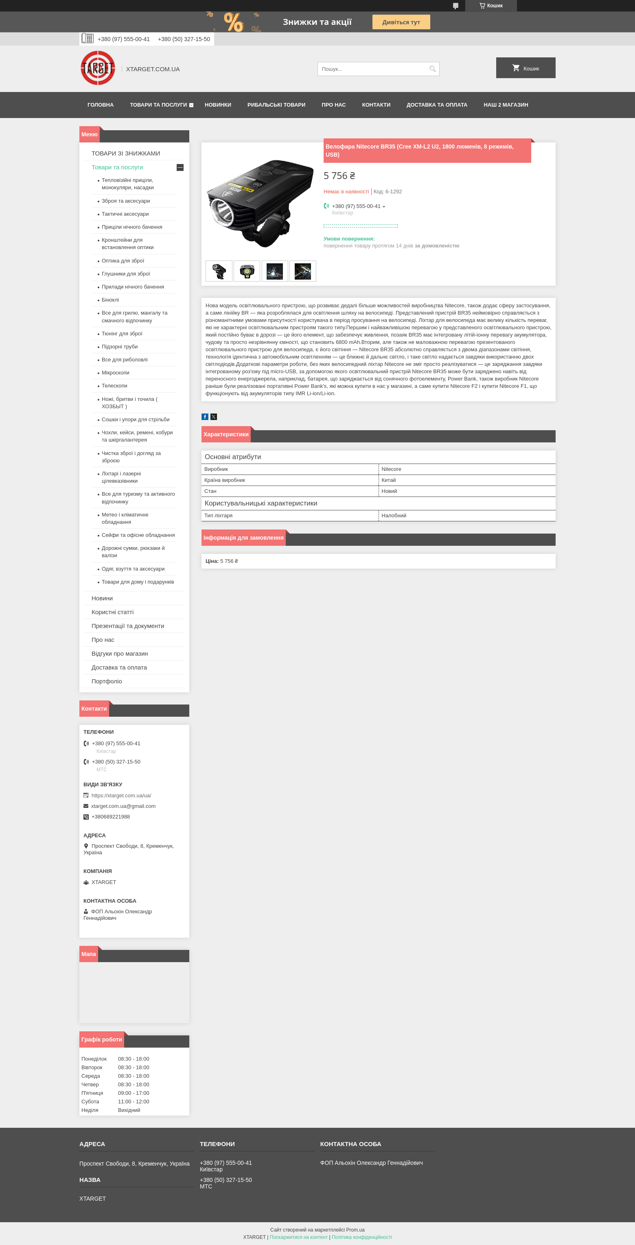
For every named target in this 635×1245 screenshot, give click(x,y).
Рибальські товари (276, 105)
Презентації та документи (128, 625)
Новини (102, 598)
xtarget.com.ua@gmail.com (123, 806)
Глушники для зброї (126, 274)
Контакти (376, 105)
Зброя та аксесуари (126, 201)
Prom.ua (355, 1230)
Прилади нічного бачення (133, 287)
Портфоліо (107, 681)
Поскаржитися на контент (299, 1237)
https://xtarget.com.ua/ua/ (121, 795)
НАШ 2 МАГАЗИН (506, 105)
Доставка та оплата (437, 105)
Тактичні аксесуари (125, 214)
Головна (101, 105)
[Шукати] (432, 69)
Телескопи (114, 386)
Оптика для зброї (123, 261)
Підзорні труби (120, 347)
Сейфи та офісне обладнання (138, 535)
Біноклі (110, 300)
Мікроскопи (115, 373)
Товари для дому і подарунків (138, 582)
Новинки (218, 105)
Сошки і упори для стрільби (135, 419)
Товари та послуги (158, 105)
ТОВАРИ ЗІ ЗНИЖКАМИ (126, 153)
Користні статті (113, 611)
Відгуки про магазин (120, 653)
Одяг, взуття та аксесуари (133, 569)
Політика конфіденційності (362, 1237)
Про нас (334, 105)
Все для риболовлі (125, 360)
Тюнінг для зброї (122, 333)
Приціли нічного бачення (132, 227)
